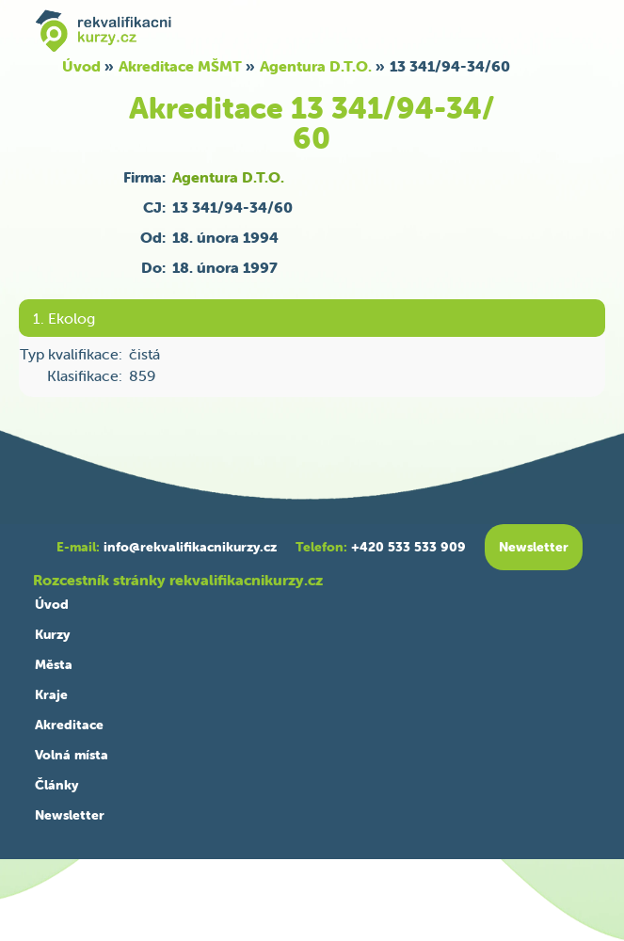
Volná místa (71, 754)
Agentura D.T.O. (316, 65)
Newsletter (69, 814)
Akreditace (69, 724)
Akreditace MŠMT (180, 65)
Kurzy (52, 634)
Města (53, 664)
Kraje (51, 694)
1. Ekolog (64, 318)
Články (56, 784)
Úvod (81, 65)
